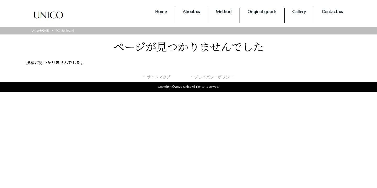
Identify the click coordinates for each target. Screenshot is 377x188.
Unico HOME (40, 30)
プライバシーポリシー (214, 77)
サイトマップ (158, 77)
